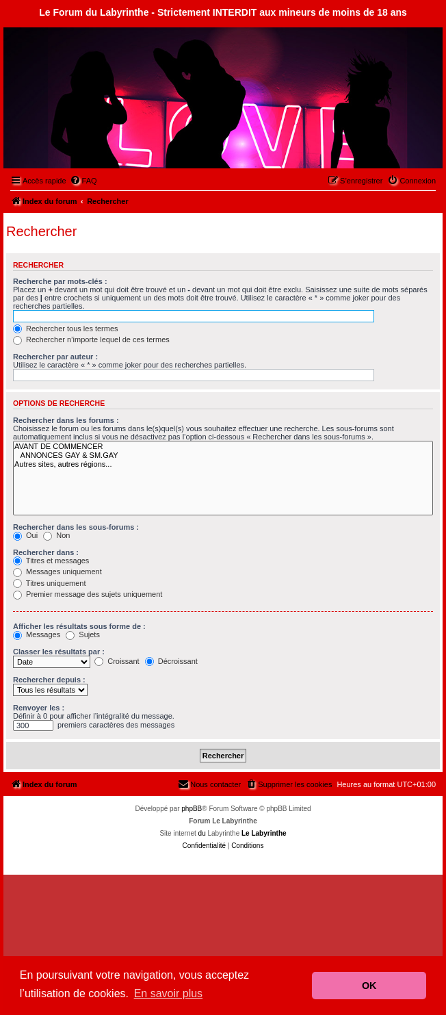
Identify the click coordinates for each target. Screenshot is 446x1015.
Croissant (117, 661)
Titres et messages (51, 560)
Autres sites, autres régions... (223, 464)
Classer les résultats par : (59, 651)
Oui (25, 535)
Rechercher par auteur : (55, 356)
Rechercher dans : (46, 552)
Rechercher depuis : (49, 680)
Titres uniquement (49, 583)
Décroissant (171, 661)
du (202, 833)
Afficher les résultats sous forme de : (79, 626)
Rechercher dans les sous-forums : (76, 527)
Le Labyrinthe (264, 833)
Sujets (83, 634)
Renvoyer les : (38, 708)
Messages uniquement (57, 571)
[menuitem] (83, 180)
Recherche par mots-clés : (60, 281)
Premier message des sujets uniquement (87, 594)
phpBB (191, 808)
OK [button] (369, 985)
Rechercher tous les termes (65, 328)
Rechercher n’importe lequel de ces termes (91, 339)
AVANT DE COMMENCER (223, 446)
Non (56, 535)
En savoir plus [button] (168, 993)
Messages (36, 634)
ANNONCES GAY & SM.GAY (223, 455)
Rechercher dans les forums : (66, 420)
